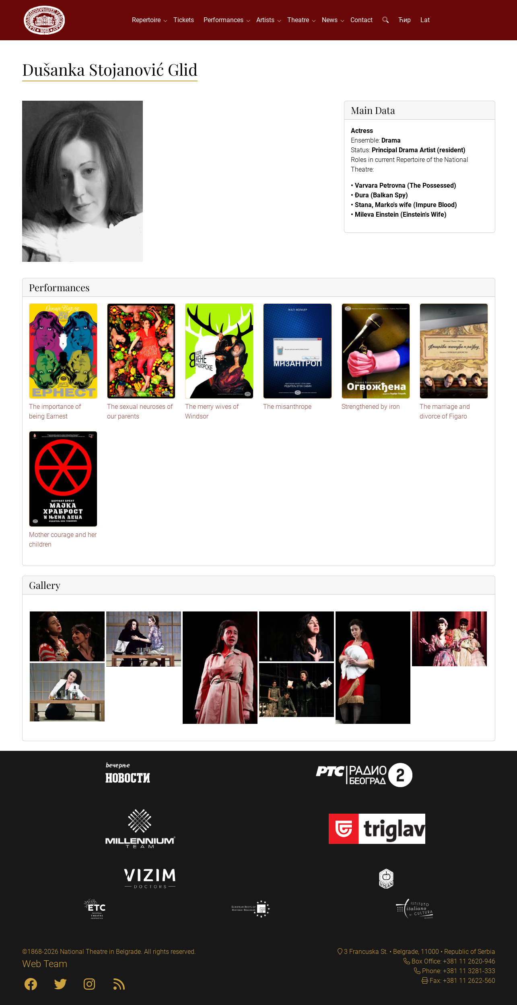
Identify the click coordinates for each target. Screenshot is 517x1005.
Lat (425, 20)
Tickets (183, 20)
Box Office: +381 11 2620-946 (452, 961)
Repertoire (148, 20)
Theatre (299, 20)
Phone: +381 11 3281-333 (457, 971)
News (331, 20)
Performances (225, 20)
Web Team (44, 964)
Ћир (404, 20)
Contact (361, 20)
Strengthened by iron (371, 406)
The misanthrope (287, 406)
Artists (267, 20)
